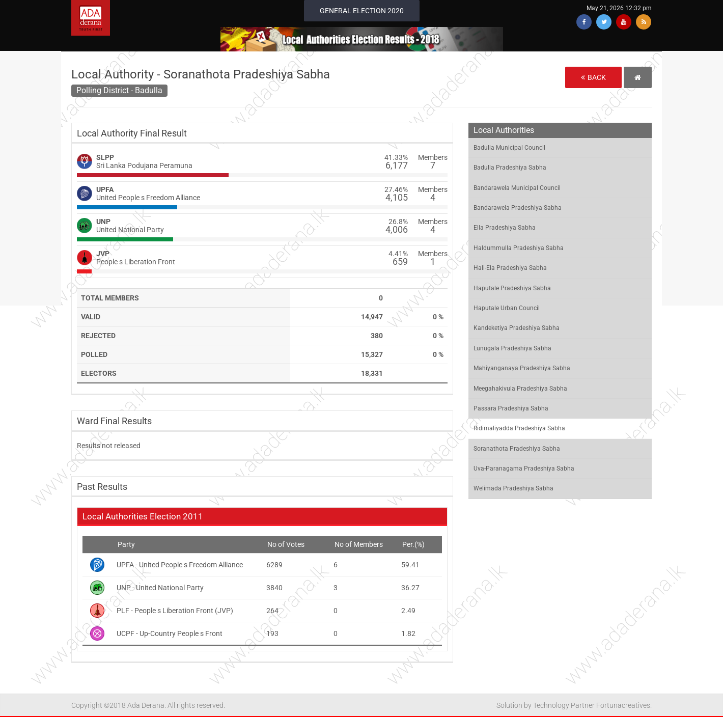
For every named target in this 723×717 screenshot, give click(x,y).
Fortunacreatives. (624, 705)
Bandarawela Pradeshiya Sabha (518, 207)
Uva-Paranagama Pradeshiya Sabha (524, 468)
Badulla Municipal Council (509, 147)
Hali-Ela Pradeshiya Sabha (510, 267)
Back (593, 77)
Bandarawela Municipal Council (517, 187)
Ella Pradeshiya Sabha (505, 227)
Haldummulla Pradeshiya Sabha (519, 248)
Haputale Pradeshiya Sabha (512, 288)
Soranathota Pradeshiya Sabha (517, 448)
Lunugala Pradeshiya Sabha (512, 348)
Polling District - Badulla (119, 90)
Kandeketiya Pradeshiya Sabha (517, 328)
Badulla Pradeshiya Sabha (510, 167)
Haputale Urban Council (507, 308)
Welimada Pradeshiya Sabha (513, 488)
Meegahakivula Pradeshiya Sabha (520, 388)
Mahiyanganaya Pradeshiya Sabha (522, 368)
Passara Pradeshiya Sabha (511, 408)
